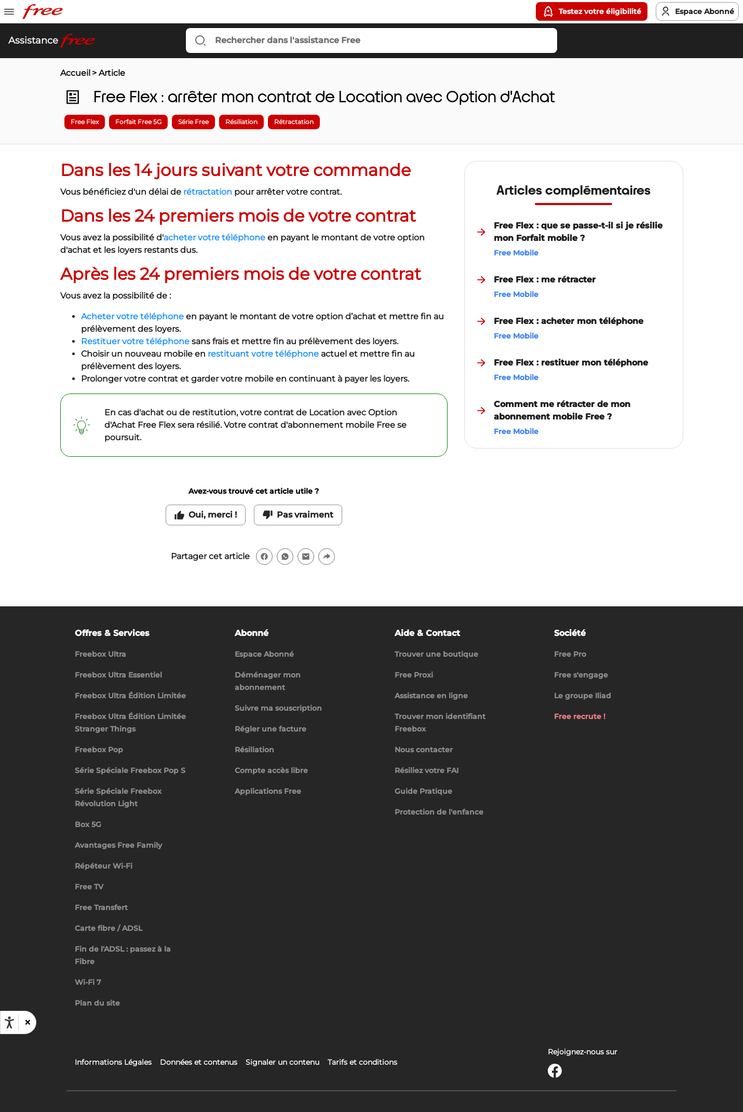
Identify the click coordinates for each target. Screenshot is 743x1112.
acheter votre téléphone (214, 237)
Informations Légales (113, 1062)
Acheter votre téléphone (132, 316)
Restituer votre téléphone (135, 341)
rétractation (207, 192)
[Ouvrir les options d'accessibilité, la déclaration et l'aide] (9, 1022)
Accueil (75, 73)
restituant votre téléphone (263, 354)
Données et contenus (198, 1062)
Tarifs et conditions (362, 1062)
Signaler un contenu (282, 1062)
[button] (27, 1022)
